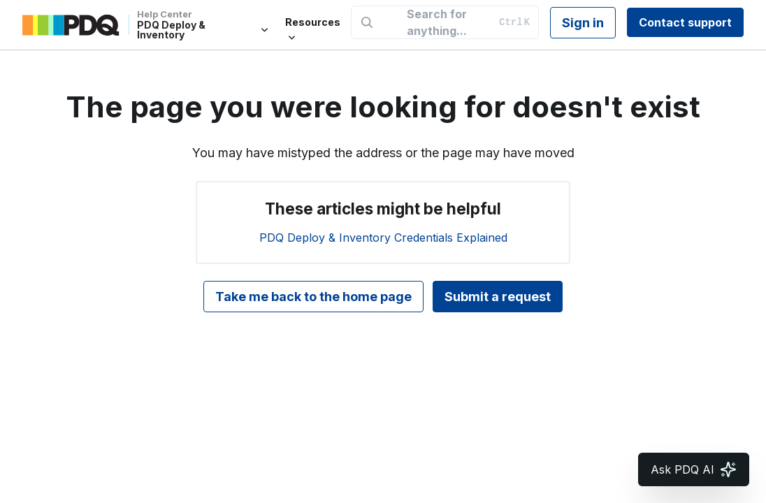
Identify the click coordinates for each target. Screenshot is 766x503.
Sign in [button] (583, 22)
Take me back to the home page (313, 296)
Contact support (685, 22)
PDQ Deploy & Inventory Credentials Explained (383, 238)
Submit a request (498, 296)
